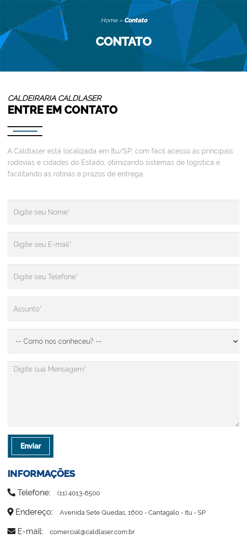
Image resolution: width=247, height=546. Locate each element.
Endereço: (106, 512)
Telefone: (53, 492)
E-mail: (71, 531)
